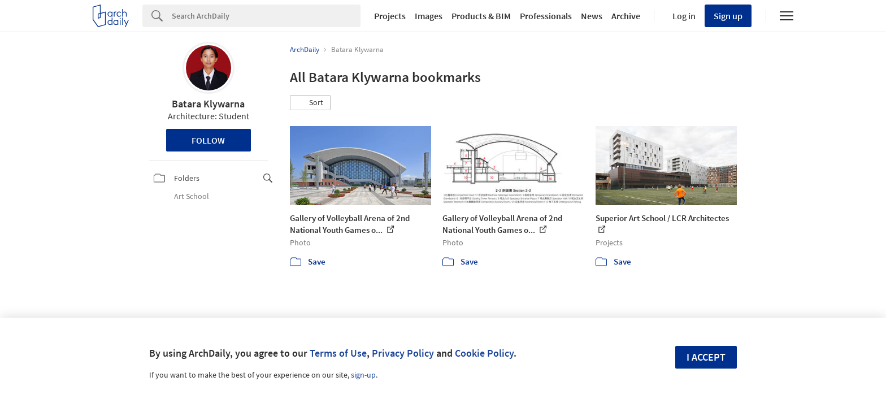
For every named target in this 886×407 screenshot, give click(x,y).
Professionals (546, 15)
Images (428, 15)
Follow (208, 140)
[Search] (266, 16)
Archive (625, 15)
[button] (310, 103)
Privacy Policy (403, 353)
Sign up (728, 15)
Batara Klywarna (208, 103)
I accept (706, 356)
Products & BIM (481, 15)
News (591, 15)
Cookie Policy (484, 353)
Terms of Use (338, 353)
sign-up (363, 375)
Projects (390, 15)
